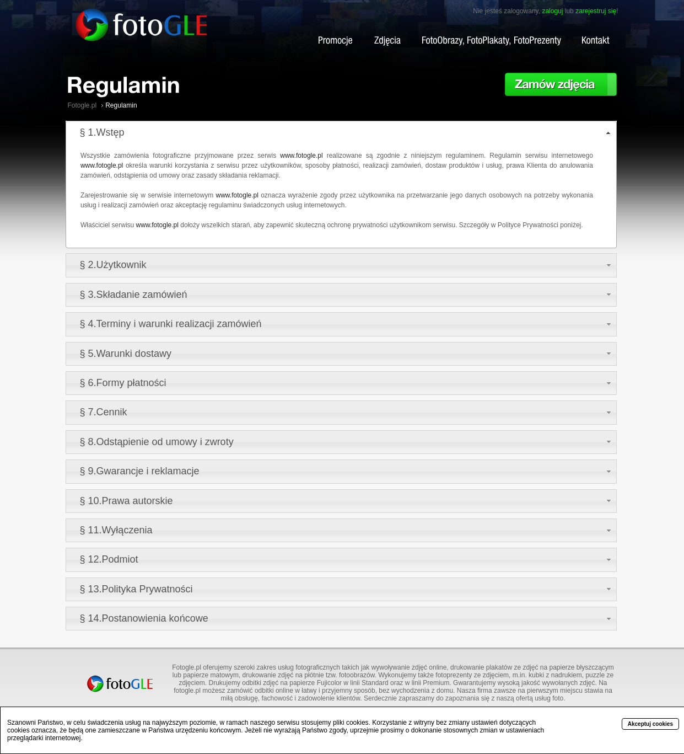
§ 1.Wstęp (102, 132)
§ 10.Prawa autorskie (126, 500)
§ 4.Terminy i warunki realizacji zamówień (171, 323)
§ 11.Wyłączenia (116, 530)
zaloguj (552, 11)
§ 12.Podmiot (109, 559)
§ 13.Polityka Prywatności (136, 589)
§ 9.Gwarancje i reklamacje (140, 471)
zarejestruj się (595, 11)
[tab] (341, 133)
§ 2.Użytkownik (113, 264)
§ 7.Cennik (103, 412)
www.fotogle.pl (301, 155)
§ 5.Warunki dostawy (125, 353)
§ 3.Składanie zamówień (133, 294)
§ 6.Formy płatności (123, 382)
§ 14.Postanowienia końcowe (144, 618)
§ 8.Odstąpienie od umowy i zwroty (157, 441)
